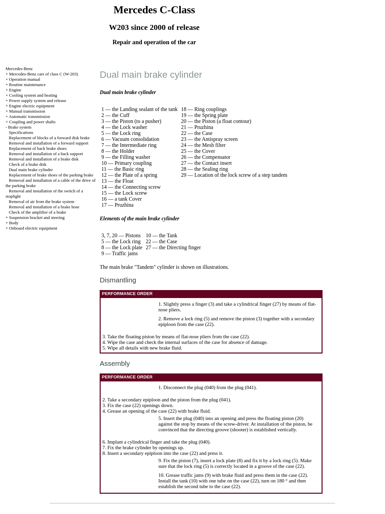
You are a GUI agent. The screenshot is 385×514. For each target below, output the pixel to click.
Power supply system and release (37, 100)
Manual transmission (27, 111)
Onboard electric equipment (33, 228)
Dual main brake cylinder (30, 169)
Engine (15, 89)
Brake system (19, 127)
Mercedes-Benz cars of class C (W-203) (43, 73)
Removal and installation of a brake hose (44, 206)
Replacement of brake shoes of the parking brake (51, 174)
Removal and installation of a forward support (48, 143)
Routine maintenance (27, 84)
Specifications (21, 132)
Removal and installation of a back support (46, 153)
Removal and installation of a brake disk (43, 158)
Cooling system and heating (33, 95)
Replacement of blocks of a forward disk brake (49, 137)
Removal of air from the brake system (41, 201)
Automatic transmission (29, 116)
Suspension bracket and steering (36, 217)
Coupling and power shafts (32, 121)
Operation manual (24, 79)
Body (13, 222)
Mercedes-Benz (19, 68)
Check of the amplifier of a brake (37, 212)
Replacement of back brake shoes (37, 148)
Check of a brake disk (27, 164)
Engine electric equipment (31, 105)
